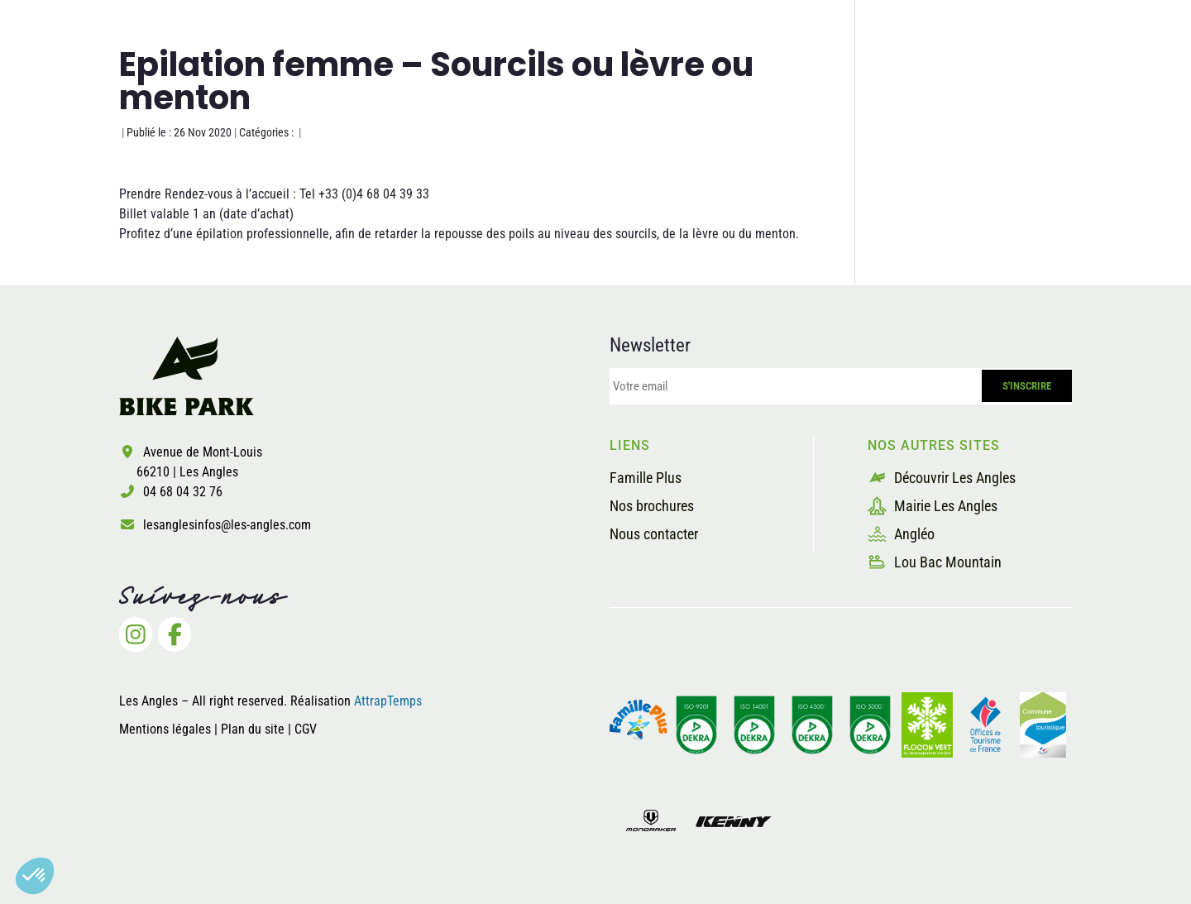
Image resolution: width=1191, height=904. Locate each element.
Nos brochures (652, 505)
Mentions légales (165, 729)
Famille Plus (646, 477)
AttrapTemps (388, 701)
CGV (305, 729)
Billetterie (1045, 77)
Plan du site (254, 729)
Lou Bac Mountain (935, 562)
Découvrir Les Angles (942, 477)
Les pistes (655, 77)
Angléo (901, 533)
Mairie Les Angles (932, 505)
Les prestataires (910, 77)
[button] (35, 876)
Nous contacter (654, 534)
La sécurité (770, 77)
